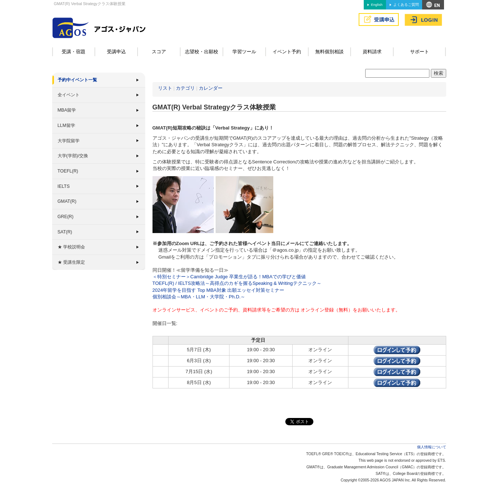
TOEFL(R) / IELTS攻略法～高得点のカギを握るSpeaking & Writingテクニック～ (237, 283)
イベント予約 (287, 51)
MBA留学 (67, 110)
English (376, 5)
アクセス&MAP (433, 4)
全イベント (69, 94)
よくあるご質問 (406, 5)
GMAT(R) (67, 201)
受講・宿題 (73, 51)
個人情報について (431, 447)
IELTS (64, 186)
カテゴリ (185, 88)
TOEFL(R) (68, 171)
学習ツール (244, 51)
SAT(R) (65, 232)
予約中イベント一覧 (77, 79)
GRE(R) (66, 216)
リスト (165, 88)
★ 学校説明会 (71, 246)
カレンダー (211, 88)
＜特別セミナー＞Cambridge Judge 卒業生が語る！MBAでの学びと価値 (229, 276)
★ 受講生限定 (71, 262)
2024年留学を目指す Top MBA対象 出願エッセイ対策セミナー (219, 290)
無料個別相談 (329, 51)
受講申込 (116, 51)
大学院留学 (69, 140)
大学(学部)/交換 (73, 155)
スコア (159, 51)
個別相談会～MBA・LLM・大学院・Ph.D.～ (199, 296)
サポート (419, 51)
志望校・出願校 (201, 51)
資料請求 (372, 51)
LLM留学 (66, 125)
